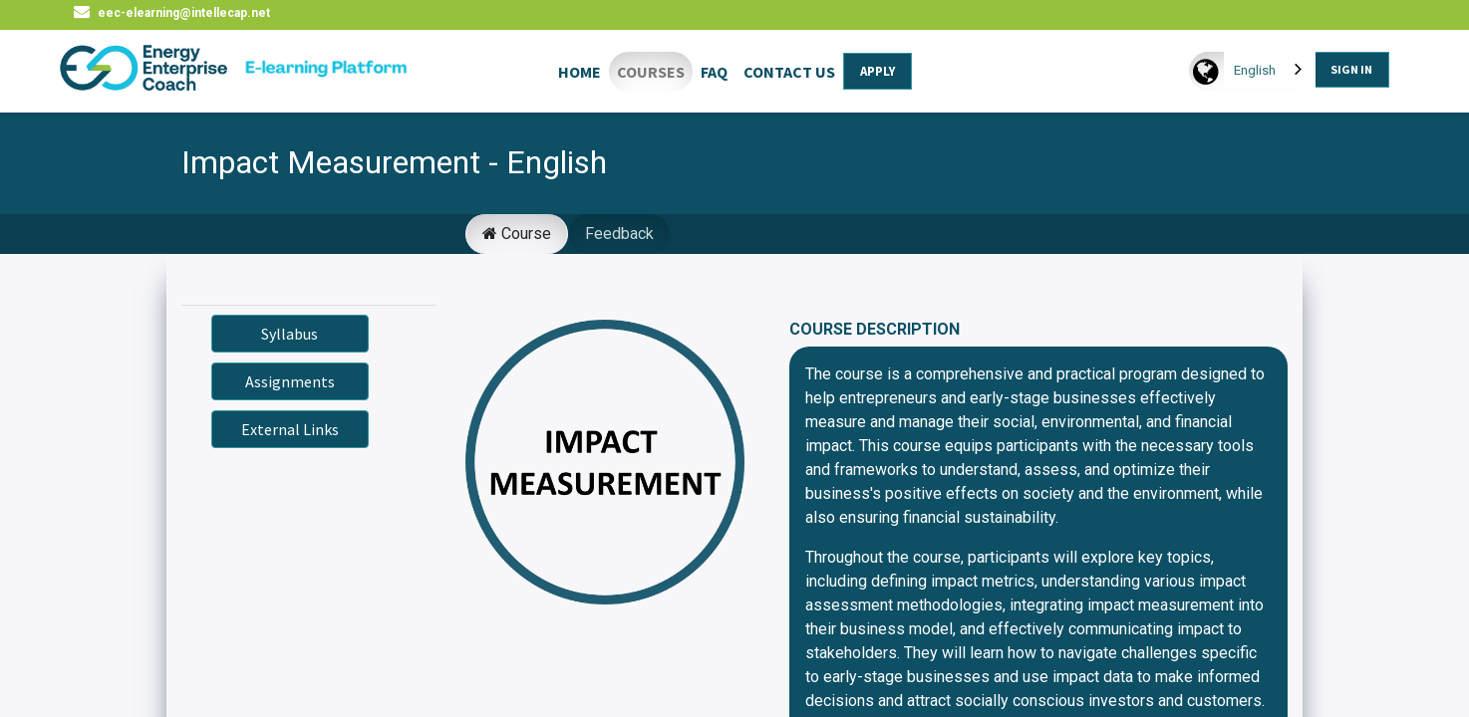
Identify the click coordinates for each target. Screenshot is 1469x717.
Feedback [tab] (619, 233)
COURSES (651, 72)
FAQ (714, 72)
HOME (579, 72)
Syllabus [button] (289, 334)
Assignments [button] (290, 381)
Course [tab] (516, 233)
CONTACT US (789, 72)
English (1255, 70)
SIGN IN (1351, 69)
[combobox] (1270, 70)
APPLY (877, 71)
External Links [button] (290, 429)
